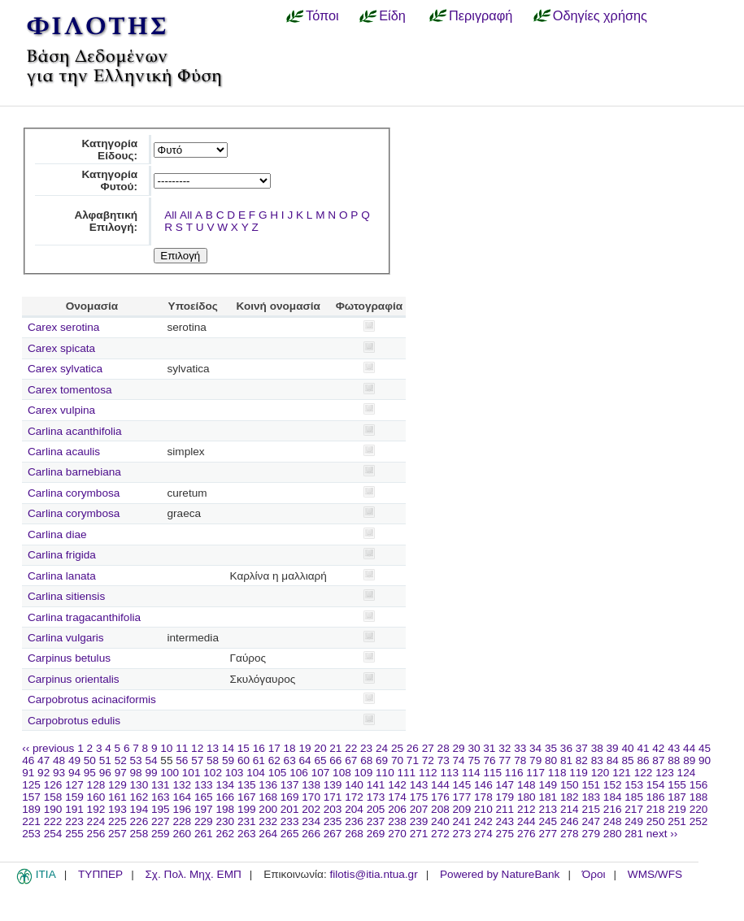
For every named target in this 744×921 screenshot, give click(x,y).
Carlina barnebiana (74, 472)
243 (505, 821)
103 (234, 773)
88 (674, 760)
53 (136, 760)
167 (246, 797)
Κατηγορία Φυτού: (109, 180)
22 (351, 748)
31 (489, 748)
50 (90, 760)
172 (354, 797)
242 (483, 821)
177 (462, 797)
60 (243, 760)
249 (633, 821)
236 (354, 821)
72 (428, 760)
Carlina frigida (62, 555)
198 (224, 809)
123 (664, 773)
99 (151, 773)
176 (440, 797)
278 (569, 834)
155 (677, 785)
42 (658, 748)
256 (96, 834)
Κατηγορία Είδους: (109, 149)
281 (633, 834)
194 (139, 809)
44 (689, 748)
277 (547, 834)
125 (31, 785)
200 (268, 809)
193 (117, 809)
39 (613, 748)
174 (397, 797)
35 (551, 748)
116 (514, 773)
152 (612, 785)
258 (139, 834)
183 (590, 797)
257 (117, 834)
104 (255, 773)
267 (333, 834)
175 (419, 797)
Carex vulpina (61, 410)
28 (443, 748)
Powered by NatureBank (499, 874)
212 (526, 809)
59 (228, 760)
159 (74, 797)
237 (376, 821)
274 (483, 834)
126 (53, 785)
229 (203, 821)
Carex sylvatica (65, 369)
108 (342, 773)
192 (96, 809)
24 (382, 748)
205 (376, 809)
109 (364, 773)
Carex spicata (61, 348)
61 (259, 760)
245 (547, 821)
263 (246, 834)
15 (243, 748)
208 (440, 809)
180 (526, 797)
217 (633, 809)
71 (413, 760)
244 (526, 821)
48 (59, 760)
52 (121, 760)
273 (462, 834)
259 (160, 834)
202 (311, 809)
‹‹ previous (48, 748)
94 (74, 773)
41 (643, 748)
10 (166, 748)
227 (160, 821)
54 (151, 760)
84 (613, 760)
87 (658, 760)
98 (136, 773)
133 (203, 785)
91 (28, 773)
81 (566, 760)
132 (181, 785)
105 (277, 773)
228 (181, 821)
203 (333, 809)
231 (246, 821)
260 (181, 834)
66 (335, 760)
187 (677, 797)
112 (428, 773)
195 (160, 809)
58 (213, 760)
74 (459, 760)
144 (440, 785)
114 (471, 773)
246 (569, 821)
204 (354, 809)
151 (590, 785)
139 (333, 785)
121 (621, 773)
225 (117, 821)
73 (443, 760)
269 (376, 834)
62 (274, 760)
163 (160, 797)
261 (203, 834)
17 (274, 748)
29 (459, 748)
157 (31, 797)
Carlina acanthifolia (75, 431)
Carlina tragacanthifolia (84, 617)
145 (462, 785)
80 (551, 760)
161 (117, 797)
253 (31, 834)
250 (655, 821)
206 (397, 809)
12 (197, 748)
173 (376, 797)
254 (53, 834)
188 (699, 797)
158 (53, 797)
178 (483, 797)
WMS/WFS (655, 874)
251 (677, 821)
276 (526, 834)
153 (633, 785)
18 (290, 748)
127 (74, 785)
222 (53, 821)
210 (483, 809)
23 (366, 748)
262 (224, 834)
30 (474, 748)
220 (699, 809)
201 (290, 809)
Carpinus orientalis (74, 679)
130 (139, 785)
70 (397, 760)
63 (290, 760)
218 (655, 809)
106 (298, 773)
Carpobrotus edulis (74, 721)
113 (449, 773)
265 (290, 834)
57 (197, 760)
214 (569, 809)
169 (290, 797)
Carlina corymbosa (74, 493)
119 (578, 773)
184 (612, 797)
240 (440, 821)
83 (597, 760)
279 (590, 834)
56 (182, 760)
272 (440, 834)
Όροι (594, 874)
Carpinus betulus (69, 658)
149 (547, 785)
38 (597, 748)
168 (268, 797)
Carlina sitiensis (66, 596)
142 (397, 785)
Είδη (392, 15)
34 (535, 748)
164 (181, 797)
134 (224, 785)
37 (582, 748)
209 (462, 809)
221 (31, 821)
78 (520, 760)
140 (354, 785)
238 (397, 821)
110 (385, 773)
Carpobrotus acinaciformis (92, 699)
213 (547, 809)
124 (686, 773)
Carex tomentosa (70, 390)
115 (492, 773)
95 (90, 773)
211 (505, 809)
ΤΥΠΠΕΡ (100, 874)
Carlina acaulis (64, 451)
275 (505, 834)
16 (259, 748)
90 (704, 760)
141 (376, 785)
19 (304, 748)
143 (419, 785)
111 (407, 773)
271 (419, 834)
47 (43, 760)
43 (674, 748)
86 (643, 760)
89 (689, 760)
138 (311, 785)
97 (121, 773)
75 (474, 760)
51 (105, 760)
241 (462, 821)
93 (59, 773)
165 (203, 797)
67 (351, 760)
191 (74, 809)
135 (246, 785)
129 (117, 785)
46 (28, 760)
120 (600, 773)
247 (590, 821)
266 (311, 834)
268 (354, 834)
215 (590, 809)
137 (290, 785)
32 (504, 748)
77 (504, 760)
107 (320, 773)
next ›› (662, 834)
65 (320, 760)
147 (505, 785)
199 (246, 809)
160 (96, 797)
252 (699, 821)
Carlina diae (57, 534)
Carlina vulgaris (66, 638)
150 (569, 785)
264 (268, 834)
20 (320, 748)
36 (566, 748)
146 (483, 785)
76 (489, 760)
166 (224, 797)
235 (333, 821)
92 (43, 773)
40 (627, 748)
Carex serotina (63, 327)
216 (612, 809)
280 (612, 834)
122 (643, 773)
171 (333, 797)
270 (397, 834)
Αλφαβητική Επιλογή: (105, 221)
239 (419, 821)
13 (213, 748)
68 (366, 760)
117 (535, 773)
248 (612, 821)
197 (203, 809)
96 (105, 773)
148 (526, 785)
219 (677, 809)
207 (419, 809)
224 (96, 821)
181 (547, 797)
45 (704, 748)
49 (74, 760)
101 (191, 773)
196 (181, 809)
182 (569, 797)
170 (311, 797)
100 (169, 773)
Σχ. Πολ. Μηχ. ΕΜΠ (193, 874)
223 (74, 821)
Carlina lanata (62, 576)
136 (268, 785)
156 (699, 785)
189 (31, 809)
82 (582, 760)
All (170, 215)
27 (428, 748)
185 (633, 797)
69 (382, 760)
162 (139, 797)
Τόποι (322, 15)
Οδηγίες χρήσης (600, 15)
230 (224, 821)
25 (397, 748)
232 (268, 821)
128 (96, 785)
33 (520, 748)
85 (628, 760)
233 (290, 821)
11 (182, 748)
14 (228, 748)
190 (53, 809)
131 (160, 785)
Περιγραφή (480, 15)
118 (557, 773)
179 (505, 797)
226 (139, 821)
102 (212, 773)
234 (311, 821)
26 (413, 748)
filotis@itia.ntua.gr (373, 874)
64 (305, 760)
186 (655, 797)
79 (535, 760)
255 (74, 834)
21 (335, 748)
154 (655, 785)
